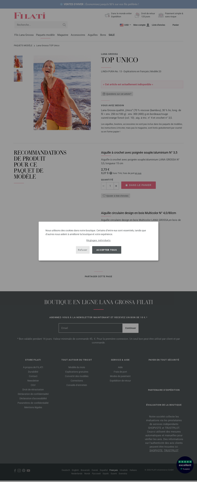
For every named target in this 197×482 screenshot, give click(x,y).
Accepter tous (106, 250)
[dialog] (98, 241)
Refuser (82, 250)
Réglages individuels (98, 240)
